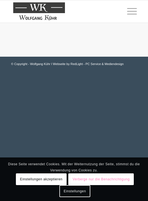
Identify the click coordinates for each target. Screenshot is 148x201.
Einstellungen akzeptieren (41, 179)
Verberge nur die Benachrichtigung (101, 179)
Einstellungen (75, 191)
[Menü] (129, 11)
